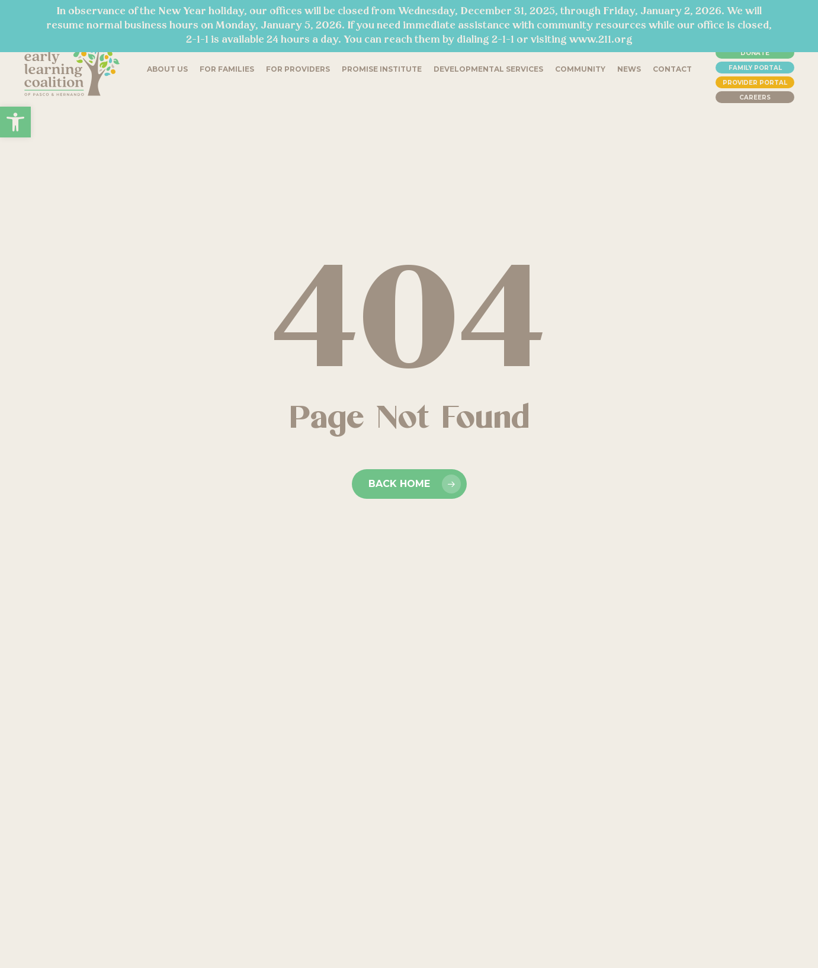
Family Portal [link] (755, 68)
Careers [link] (755, 97)
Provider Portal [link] (755, 82)
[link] (15, 122)
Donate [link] (754, 53)
